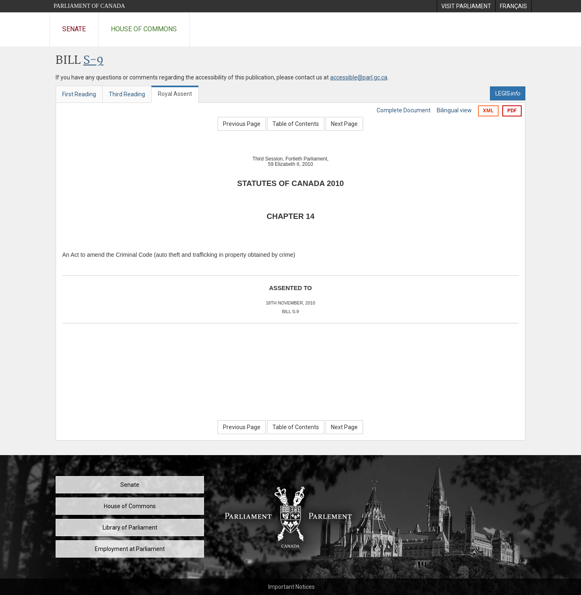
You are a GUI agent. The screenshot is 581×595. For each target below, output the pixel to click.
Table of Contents (295, 124)
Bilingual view (454, 110)
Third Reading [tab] (127, 94)
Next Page (344, 124)
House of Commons (144, 29)
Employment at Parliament (130, 549)
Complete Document (404, 110)
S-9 (93, 60)
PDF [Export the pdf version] (512, 111)
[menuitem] (466, 6)
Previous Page (241, 124)
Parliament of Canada (89, 6)
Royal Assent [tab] (175, 94)
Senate (74, 29)
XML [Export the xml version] (488, 111)
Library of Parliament (130, 527)
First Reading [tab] (79, 94)
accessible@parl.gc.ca (358, 77)
